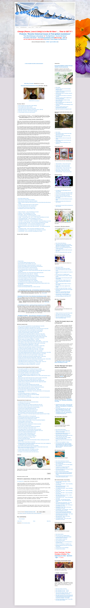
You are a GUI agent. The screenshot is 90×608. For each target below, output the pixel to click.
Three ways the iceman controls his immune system (27, 108)
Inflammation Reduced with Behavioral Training (29, 85)
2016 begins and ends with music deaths (63, 268)
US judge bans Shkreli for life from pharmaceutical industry (28, 401)
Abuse (21, 513)
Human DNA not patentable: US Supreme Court (64, 194)
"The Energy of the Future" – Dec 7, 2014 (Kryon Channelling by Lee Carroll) (64, 505)
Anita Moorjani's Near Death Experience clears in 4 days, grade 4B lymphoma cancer (64, 476)
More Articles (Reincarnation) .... (61, 429)
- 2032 (60, 37)
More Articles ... (58, 87)
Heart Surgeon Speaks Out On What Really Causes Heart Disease (29, 429)
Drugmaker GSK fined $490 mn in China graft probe (27, 416)
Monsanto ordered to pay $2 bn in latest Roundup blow (27, 267)
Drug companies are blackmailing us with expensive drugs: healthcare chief (31, 380)
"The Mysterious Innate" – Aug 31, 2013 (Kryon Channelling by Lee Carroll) (31, 228)
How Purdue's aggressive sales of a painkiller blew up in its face (29, 374)
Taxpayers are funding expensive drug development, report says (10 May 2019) (31, 335)
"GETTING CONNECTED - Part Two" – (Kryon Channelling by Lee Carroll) (64, 495)
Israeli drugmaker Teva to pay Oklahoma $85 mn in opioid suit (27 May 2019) (31, 333)
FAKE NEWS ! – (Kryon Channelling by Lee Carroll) (27, 214)
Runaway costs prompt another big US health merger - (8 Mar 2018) (30, 357)
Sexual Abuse (29, 513)
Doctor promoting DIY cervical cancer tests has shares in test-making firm (30, 412)
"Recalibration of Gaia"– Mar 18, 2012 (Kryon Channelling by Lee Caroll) (63, 508)
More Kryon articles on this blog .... (62, 588)
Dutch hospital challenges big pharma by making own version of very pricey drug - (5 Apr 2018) (34, 352)
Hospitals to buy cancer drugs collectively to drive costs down (28, 384)
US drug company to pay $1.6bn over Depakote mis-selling (28, 449)
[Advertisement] (25, 534)
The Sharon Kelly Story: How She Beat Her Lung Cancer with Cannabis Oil (64, 470)
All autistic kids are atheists (60, 548)
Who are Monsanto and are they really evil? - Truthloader (28, 273)
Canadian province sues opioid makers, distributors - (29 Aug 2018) (29, 347)
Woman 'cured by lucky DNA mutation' (62, 471)
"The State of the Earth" (30, 37)
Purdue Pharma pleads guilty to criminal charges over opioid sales (29, 371)
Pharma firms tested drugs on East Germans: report (27, 427)
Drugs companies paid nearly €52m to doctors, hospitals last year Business (31, 387)
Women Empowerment (37, 513)
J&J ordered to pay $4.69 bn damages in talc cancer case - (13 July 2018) (31, 348)
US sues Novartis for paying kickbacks (24, 425)
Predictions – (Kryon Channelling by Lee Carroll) (26, 213)
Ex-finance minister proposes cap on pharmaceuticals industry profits (30, 385)
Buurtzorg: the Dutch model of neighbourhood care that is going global (63, 98)
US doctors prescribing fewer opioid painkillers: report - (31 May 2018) (30, 351)
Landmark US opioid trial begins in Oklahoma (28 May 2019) (28, 332)
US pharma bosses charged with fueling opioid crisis (27, 408)
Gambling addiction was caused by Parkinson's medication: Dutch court (30, 430)
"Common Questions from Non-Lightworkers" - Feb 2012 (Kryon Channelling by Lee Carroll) (64, 512)
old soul (61, 376)
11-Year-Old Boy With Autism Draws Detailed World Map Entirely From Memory (63, 537)
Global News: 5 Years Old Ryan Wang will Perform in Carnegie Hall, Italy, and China (63, 292)
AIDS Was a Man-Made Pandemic (24, 438)
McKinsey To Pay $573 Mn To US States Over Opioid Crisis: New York (30, 404)
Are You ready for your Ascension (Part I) (34, 39)
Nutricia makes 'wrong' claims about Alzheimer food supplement (29, 426)
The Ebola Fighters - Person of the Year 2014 (63, 167)
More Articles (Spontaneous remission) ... (63, 461)
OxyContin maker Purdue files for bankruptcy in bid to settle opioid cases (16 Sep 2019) (33, 328)
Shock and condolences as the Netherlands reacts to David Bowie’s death (63, 317)
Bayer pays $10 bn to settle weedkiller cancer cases (27, 263)
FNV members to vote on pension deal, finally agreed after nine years (63, 134)
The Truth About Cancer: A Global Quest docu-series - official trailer (29, 389)
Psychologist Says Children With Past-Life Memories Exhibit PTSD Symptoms (63, 434)
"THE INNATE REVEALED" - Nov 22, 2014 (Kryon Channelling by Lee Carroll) (31, 223)
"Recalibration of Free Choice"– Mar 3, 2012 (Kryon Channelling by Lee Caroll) (31, 296)
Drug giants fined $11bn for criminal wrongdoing (26, 434)
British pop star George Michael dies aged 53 (63, 315)
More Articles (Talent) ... (60, 267)
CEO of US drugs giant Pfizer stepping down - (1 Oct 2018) (28, 344)
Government (24, 513)
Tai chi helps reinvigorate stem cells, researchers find (27, 205)
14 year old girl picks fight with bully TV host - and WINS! (28, 280)
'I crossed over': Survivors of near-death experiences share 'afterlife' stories (62, 467)
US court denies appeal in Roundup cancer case (26, 262)
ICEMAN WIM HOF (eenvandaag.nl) (34, 100)
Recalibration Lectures (25, 305)
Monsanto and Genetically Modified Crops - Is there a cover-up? (29, 286)
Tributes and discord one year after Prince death (64, 313)
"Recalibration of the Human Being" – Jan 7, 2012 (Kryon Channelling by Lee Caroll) (64, 514)
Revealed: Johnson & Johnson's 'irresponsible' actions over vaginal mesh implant (32, 381)
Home (17, 27)
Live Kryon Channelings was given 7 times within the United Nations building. (64, 600)
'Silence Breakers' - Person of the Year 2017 (63, 163)
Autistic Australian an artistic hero (61, 539)
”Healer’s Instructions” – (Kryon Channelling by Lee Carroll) (28, 211)
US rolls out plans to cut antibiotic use (24, 395)
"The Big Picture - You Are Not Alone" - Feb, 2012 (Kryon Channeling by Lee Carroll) (64, 510)
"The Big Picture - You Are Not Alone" (56, 36)
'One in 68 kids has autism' (60, 540)
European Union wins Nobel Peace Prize (63, 195)
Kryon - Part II (38, 27)
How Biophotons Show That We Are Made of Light (26, 208)
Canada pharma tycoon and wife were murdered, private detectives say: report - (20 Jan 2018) (34, 358)
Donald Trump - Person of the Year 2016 (63, 165)
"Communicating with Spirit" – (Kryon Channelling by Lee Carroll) (29, 218)
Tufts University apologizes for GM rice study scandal (27, 277)
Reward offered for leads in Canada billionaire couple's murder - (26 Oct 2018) (31, 343)
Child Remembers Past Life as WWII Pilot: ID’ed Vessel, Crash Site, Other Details (64, 436)
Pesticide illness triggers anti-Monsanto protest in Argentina (28, 275)
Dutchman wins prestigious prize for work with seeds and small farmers (30, 266)
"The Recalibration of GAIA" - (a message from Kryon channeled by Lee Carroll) (32, 229)
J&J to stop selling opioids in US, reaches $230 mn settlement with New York (31, 370)
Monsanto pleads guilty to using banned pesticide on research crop (29, 265)
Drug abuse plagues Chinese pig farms (25, 421)
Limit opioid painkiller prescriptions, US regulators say (27, 393)
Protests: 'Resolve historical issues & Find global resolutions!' (45, 34)
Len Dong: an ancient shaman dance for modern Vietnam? (28, 204)
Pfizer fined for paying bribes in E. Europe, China (26, 437)
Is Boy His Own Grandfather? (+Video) (62, 442)
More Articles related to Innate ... (23, 198)
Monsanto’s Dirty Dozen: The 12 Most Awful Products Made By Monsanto (30, 272)
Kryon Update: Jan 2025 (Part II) (58, 39)
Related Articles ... (21, 261)
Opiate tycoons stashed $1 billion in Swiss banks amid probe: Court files (30, 405)
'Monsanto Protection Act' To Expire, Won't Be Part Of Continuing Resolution (31, 276)
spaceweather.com (54, 41)
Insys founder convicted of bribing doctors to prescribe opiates (28, 407)
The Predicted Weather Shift (46, 37)
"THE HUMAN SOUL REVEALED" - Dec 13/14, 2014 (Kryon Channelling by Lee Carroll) (64, 503)
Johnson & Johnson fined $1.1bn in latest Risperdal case (28, 450)
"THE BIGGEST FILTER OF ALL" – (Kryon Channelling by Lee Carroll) (30, 219)
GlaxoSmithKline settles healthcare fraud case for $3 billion (28, 445)
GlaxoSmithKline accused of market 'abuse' (25, 422)
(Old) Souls (19, 297)
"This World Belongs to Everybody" (33, 36)
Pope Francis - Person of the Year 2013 (62, 169)
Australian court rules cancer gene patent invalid (64, 192)
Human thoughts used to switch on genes (25, 106)
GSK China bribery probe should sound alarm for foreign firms (28, 417)
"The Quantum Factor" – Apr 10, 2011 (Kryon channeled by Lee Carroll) (63, 519)
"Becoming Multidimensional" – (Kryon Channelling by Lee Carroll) (62, 486)
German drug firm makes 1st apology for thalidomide (27, 435)
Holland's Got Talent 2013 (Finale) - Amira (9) (63, 288)
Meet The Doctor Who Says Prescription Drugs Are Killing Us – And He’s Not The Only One (34, 397)
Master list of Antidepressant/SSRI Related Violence (27, 431)
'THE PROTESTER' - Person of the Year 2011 (64, 171)
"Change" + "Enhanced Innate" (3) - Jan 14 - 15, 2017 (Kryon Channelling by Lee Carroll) (33, 217)
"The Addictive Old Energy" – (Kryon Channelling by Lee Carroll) (29, 215)
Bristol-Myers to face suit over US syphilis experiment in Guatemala (29, 379)
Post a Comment (22, 518)
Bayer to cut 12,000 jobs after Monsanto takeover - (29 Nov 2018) (29, 340)
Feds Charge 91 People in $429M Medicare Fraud (26, 433)
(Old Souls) (47, 39)
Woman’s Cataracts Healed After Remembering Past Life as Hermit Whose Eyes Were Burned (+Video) (64, 473)
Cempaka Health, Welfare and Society (40, 5)
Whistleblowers (23, 27)
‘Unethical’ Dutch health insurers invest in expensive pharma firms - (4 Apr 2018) (32, 353)
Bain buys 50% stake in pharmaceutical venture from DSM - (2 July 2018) (30, 349)
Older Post (49, 521)
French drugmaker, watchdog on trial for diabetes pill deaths (28, 372)
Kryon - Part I (31, 27)
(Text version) (46, 117)
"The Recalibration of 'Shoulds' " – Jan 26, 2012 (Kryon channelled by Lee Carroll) (34, 115)
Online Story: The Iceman (29, 83)
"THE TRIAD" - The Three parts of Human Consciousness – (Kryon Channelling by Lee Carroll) (34, 221)
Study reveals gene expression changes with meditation (27, 201)
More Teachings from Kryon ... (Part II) (62, 590)
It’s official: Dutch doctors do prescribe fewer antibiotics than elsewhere (63, 91)
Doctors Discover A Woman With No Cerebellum (26, 199)
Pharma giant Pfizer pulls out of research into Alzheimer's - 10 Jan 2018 (30, 360)
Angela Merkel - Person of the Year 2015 (63, 166)
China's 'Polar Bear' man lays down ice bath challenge (27, 105)
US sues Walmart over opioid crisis (24, 403)
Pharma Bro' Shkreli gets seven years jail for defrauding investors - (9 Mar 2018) (32, 356)
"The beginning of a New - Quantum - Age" (63, 555)
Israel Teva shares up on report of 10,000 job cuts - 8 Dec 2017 (29, 364)
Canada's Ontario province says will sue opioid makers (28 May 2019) (30, 331)
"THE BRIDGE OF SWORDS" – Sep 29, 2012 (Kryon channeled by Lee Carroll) (31, 315)
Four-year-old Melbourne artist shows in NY (63, 296)
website (47, 41)
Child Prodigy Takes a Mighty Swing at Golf (63, 280)
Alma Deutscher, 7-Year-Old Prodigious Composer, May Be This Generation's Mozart (63, 294)
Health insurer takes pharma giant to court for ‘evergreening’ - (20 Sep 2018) (31, 345)
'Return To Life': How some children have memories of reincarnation (63, 431)
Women (32, 513)
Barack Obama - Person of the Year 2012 (63, 170)
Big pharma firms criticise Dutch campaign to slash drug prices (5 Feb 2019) (31, 337)
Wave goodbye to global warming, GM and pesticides (27, 279)
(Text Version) (48, 321)
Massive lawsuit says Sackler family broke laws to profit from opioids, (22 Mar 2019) (32, 336)
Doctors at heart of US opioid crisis (24, 383)
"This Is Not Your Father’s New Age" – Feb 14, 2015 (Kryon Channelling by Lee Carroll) (64, 593)
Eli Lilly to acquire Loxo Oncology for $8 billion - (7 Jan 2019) (28, 339)
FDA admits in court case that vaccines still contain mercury (28, 451)
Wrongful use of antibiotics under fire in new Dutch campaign (28, 394)
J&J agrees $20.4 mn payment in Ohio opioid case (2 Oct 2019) (29, 327)
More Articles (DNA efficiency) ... (61, 243)
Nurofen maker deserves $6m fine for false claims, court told (28, 388)
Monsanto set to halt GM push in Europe (25, 285)
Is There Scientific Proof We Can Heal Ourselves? (34, 63)
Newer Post (19, 521)
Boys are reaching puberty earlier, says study (63, 252)
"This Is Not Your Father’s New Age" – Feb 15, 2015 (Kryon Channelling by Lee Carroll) (33, 222)
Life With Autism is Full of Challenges (62, 547)
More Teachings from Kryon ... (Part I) (62, 591)
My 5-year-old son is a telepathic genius (62, 274)
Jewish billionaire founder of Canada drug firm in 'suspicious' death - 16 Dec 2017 (32, 361)
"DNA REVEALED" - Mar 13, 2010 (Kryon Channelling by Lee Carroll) (30, 231)
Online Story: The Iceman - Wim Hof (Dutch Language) (27, 110)
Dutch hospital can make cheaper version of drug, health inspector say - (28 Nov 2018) (33, 341)
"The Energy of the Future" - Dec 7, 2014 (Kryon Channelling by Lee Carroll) (63, 400)
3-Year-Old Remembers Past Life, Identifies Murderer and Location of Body (63, 438)
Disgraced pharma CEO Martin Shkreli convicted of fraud (28, 409)
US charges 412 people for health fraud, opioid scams (27, 411)
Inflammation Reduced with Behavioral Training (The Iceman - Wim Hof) (30, 109)
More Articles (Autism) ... (60, 534)
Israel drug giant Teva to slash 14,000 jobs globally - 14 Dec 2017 (29, 362)
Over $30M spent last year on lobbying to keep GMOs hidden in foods (30, 281)
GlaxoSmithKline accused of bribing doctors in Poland (27, 418)
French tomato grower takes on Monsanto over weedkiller (28, 269)
